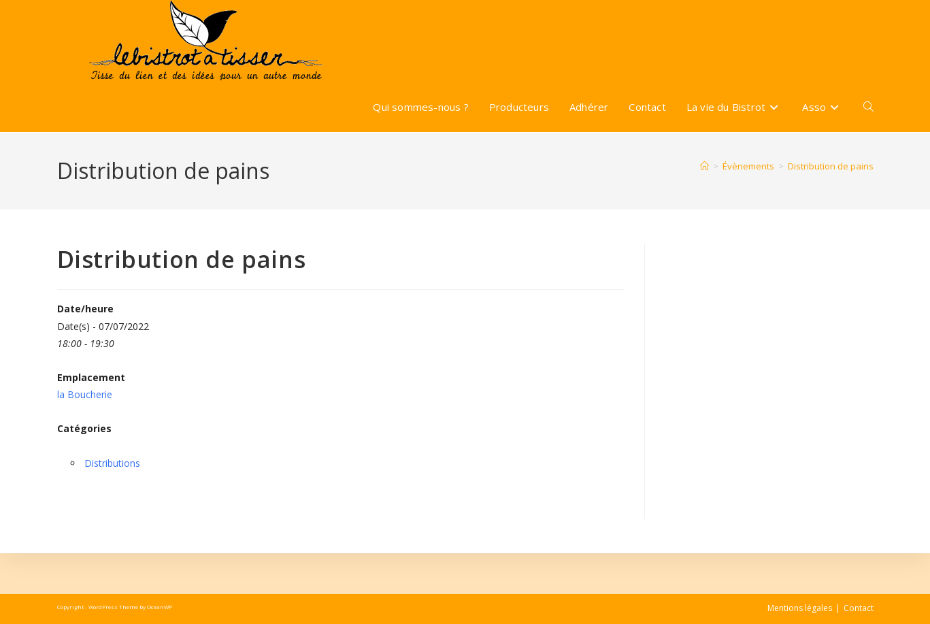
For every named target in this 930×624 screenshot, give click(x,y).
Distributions (112, 463)
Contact (859, 608)
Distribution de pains (831, 166)
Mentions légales (799, 608)
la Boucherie (84, 394)
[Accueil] (704, 166)
